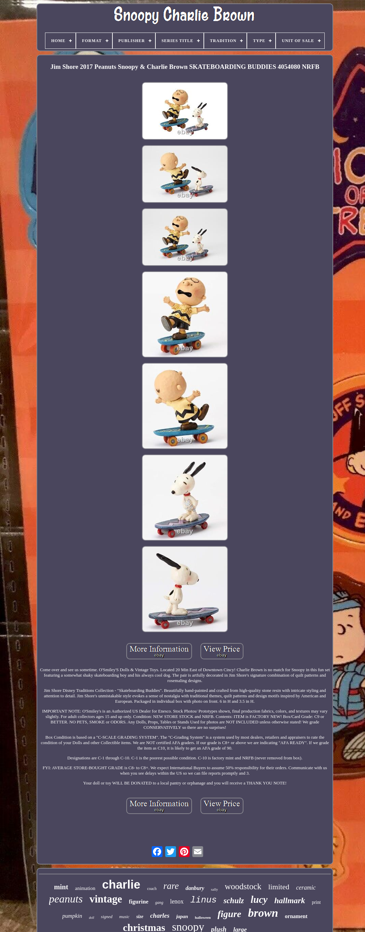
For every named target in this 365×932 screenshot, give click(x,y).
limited (278, 886)
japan (182, 916)
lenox (177, 901)
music (124, 916)
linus (203, 900)
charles (159, 915)
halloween (203, 917)
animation (85, 888)
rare (171, 886)
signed (106, 916)
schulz (233, 900)
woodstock (243, 886)
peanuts (66, 899)
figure (229, 914)
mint (61, 887)
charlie (121, 884)
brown (263, 913)
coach (151, 888)
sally (214, 889)
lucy (259, 899)
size (139, 916)
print (316, 902)
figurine (139, 901)
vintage (105, 899)
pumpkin (72, 916)
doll (91, 917)
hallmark (289, 900)
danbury (195, 888)
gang (159, 902)
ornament (296, 916)
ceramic (306, 887)
